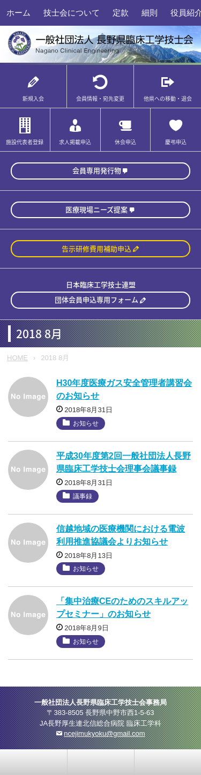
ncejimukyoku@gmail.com (104, 733)
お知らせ (86, 423)
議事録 (82, 496)
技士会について (71, 12)
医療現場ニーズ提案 (96, 209)
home (101, 762)
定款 (121, 12)
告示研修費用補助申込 (96, 248)
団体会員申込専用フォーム (96, 299)
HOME (17, 358)
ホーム (18, 12)
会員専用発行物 (96, 170)
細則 (150, 12)
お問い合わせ (34, 762)
